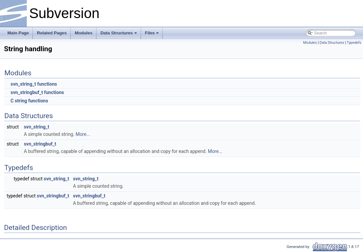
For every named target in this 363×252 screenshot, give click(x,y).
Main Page (18, 32)
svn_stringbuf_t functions (37, 92)
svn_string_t (36, 127)
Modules (83, 32)
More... (83, 134)
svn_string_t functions (33, 84)
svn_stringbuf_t (40, 144)
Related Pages (52, 32)
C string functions (29, 100)
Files (152, 32)
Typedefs (354, 42)
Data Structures (118, 32)
